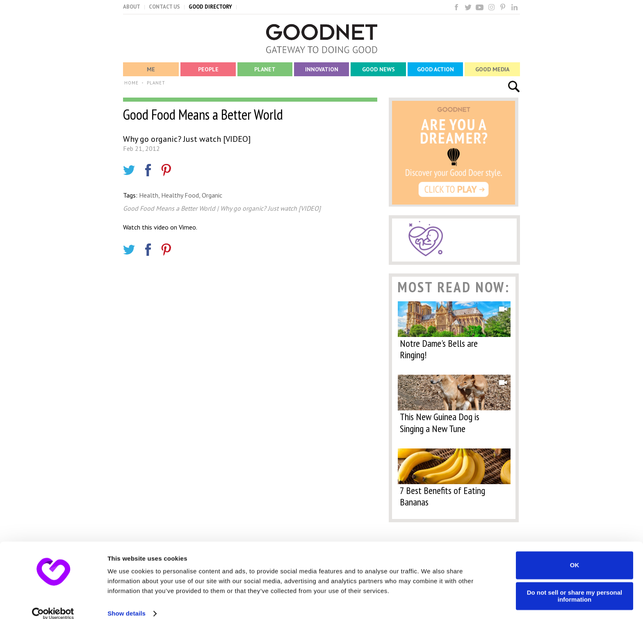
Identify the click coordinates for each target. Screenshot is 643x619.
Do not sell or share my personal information (574, 585)
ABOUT (131, 6)
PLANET (156, 83)
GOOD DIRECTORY (210, 6)
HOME (131, 83)
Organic (212, 195)
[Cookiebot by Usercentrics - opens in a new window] (53, 603)
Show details (126, 602)
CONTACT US (164, 6)
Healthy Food (180, 195)
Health (148, 195)
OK (574, 554)
